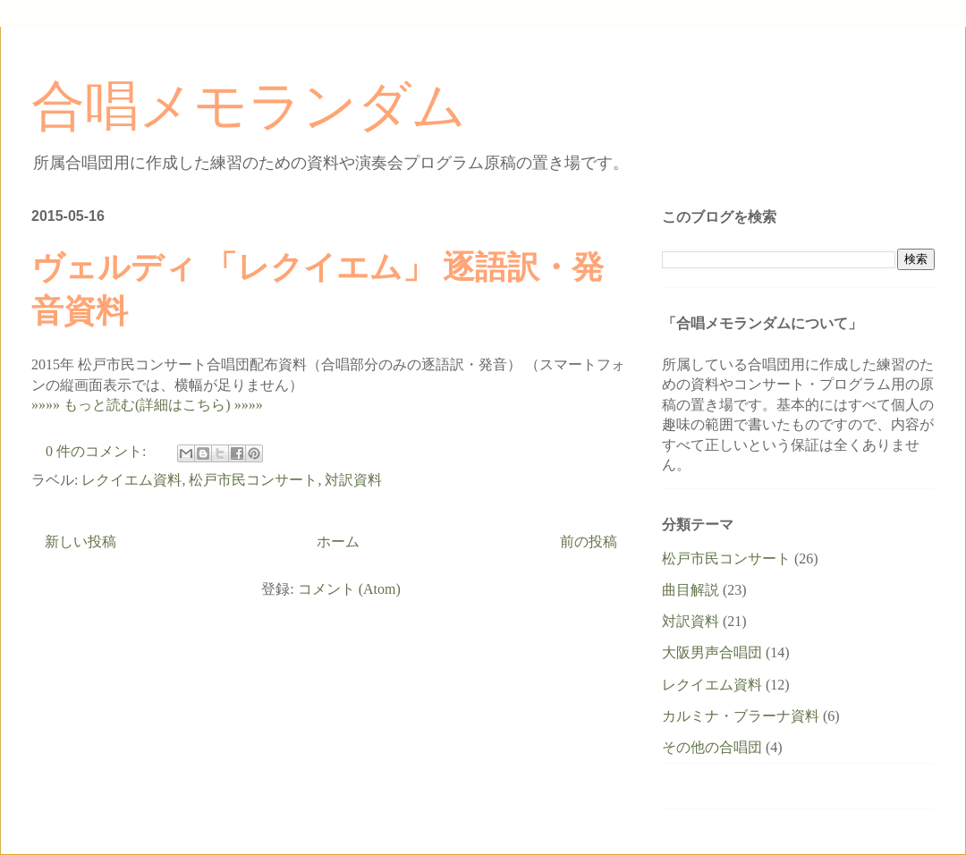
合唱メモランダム (248, 106)
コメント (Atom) (349, 589)
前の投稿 (588, 541)
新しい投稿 (80, 541)
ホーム (338, 541)
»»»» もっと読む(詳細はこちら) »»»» (147, 404)
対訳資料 (353, 479)
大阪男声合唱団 (712, 652)
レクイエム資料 (131, 479)
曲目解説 (690, 589)
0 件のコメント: (97, 451)
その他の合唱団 (712, 747)
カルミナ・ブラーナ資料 (740, 716)
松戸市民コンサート (253, 479)
